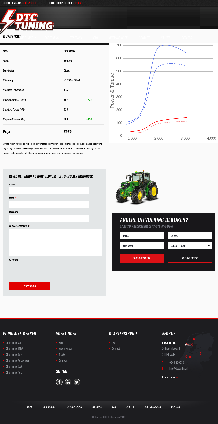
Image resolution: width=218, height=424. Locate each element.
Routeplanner (168, 377)
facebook (59, 382)
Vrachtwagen (65, 348)
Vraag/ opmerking (19, 226)
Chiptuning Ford (14, 372)
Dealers (130, 407)
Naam (12, 184)
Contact (116, 348)
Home (30, 407)
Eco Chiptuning (74, 407)
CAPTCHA (13, 260)
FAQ (114, 342)
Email (12, 198)
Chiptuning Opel (14, 354)
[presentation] (39, 270)
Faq (114, 407)
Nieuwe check (190, 258)
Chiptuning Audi (14, 342)
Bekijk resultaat (142, 258)
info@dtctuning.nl (178, 368)
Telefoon (14, 212)
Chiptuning (26, 38)
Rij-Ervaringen (153, 407)
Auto (61, 342)
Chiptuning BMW (14, 348)
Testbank (97, 407)
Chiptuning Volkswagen (17, 360)
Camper (63, 360)
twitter (77, 382)
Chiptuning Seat (14, 366)
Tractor (62, 354)
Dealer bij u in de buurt (66, 3)
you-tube (68, 382)
